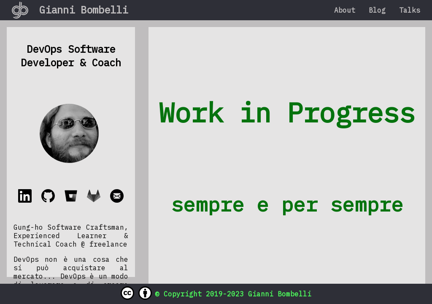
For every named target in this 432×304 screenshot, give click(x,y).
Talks (409, 10)
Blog (377, 10)
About (344, 10)
